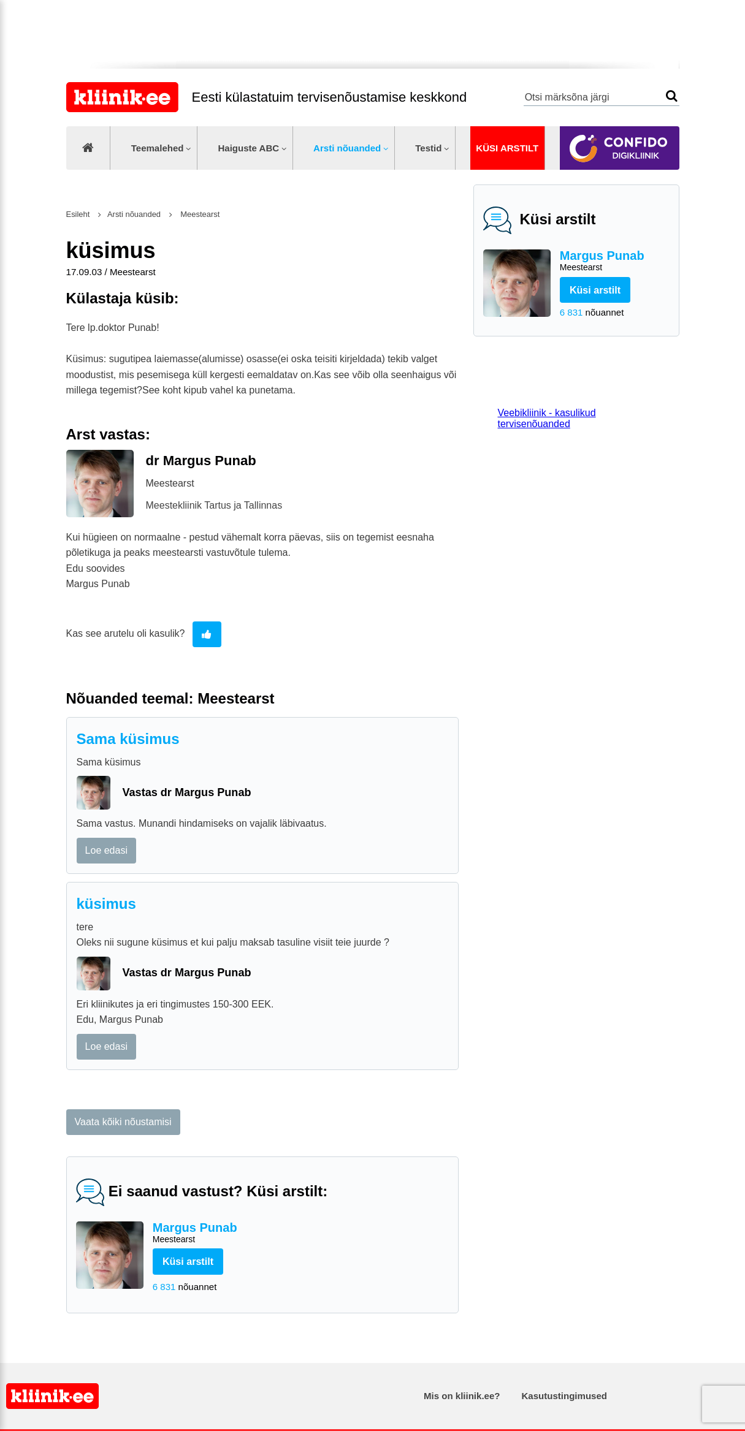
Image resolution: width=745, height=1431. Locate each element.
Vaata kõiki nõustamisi (123, 1122)
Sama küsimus (128, 739)
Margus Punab (615, 261)
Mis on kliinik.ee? (462, 1396)
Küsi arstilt (507, 148)
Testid (428, 148)
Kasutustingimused (564, 1396)
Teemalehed (157, 148)
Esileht (78, 214)
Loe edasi (106, 850)
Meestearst (199, 214)
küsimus (106, 903)
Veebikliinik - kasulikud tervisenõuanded (547, 418)
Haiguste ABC (248, 148)
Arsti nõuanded (347, 148)
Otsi (671, 96)
